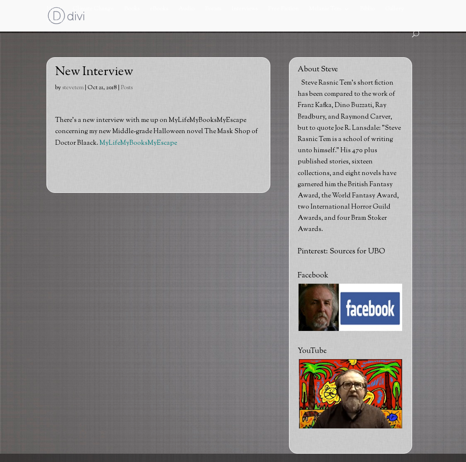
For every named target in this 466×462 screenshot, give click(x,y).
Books (131, 9)
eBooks (159, 9)
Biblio (367, 9)
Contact (56, 21)
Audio (186, 9)
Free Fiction (283, 9)
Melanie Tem (325, 9)
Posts (127, 88)
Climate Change (93, 9)
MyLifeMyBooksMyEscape (138, 143)
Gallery (394, 9)
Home (54, 9)
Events (213, 9)
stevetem (73, 88)
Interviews (244, 9)
